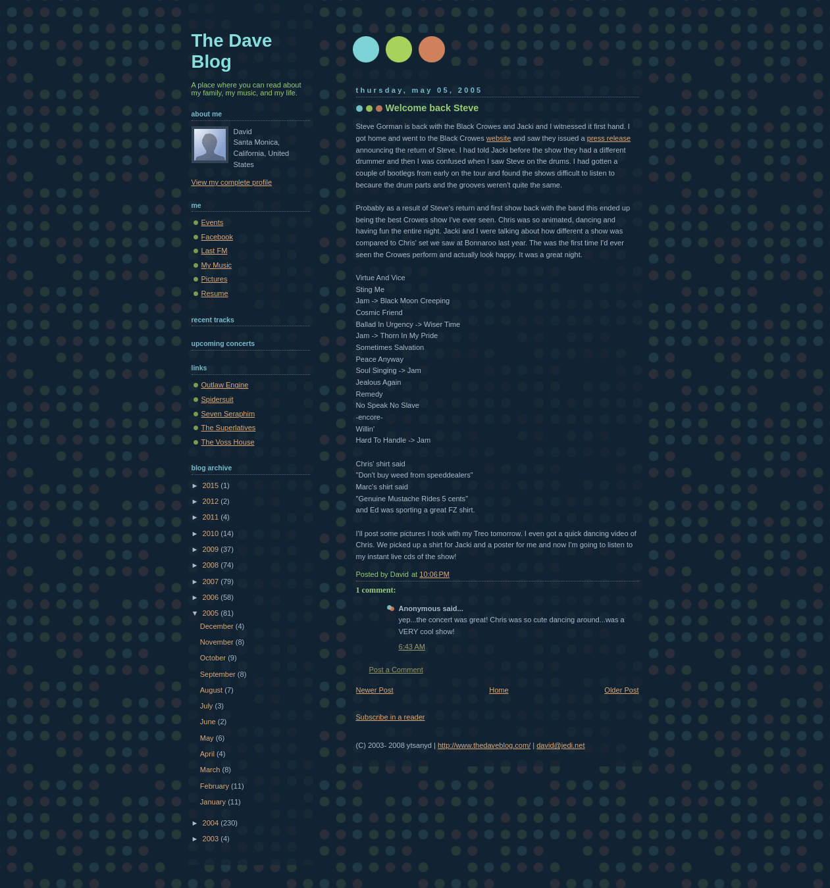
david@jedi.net (560, 745)
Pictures (214, 279)
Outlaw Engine (225, 385)
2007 (212, 581)
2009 (212, 549)
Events (212, 222)
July (207, 706)
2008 (212, 565)
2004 (212, 823)
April (208, 754)
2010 (212, 533)
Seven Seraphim (228, 414)
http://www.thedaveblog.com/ (484, 745)
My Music (216, 265)
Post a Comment (396, 670)
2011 (212, 517)
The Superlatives (228, 428)
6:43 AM (412, 647)
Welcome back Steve (432, 108)
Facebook (217, 237)
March (211, 770)
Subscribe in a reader (390, 717)
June (209, 722)
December (218, 626)
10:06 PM (434, 574)
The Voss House (228, 442)
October (214, 658)
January (214, 802)
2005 (212, 613)
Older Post (621, 690)
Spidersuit (217, 399)
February (215, 786)
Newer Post (375, 690)
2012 (212, 501)
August (212, 690)
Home (498, 690)
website (498, 138)
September (219, 674)
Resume (214, 293)
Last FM (214, 251)
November (218, 642)
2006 (212, 597)
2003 (212, 839)
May (208, 738)
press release (609, 138)
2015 (212, 485)
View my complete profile (232, 182)
